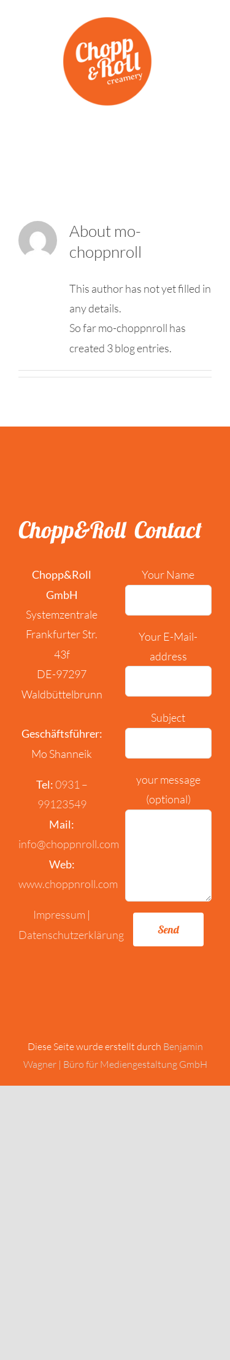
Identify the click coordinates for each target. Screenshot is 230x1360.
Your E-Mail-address (168, 658)
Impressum (59, 914)
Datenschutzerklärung (71, 934)
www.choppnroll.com (68, 884)
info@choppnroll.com (68, 844)
